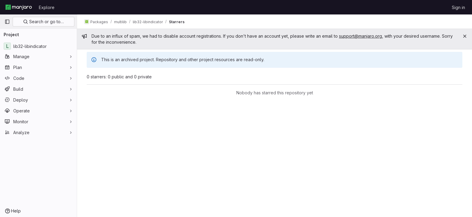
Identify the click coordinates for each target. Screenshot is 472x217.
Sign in (458, 7)
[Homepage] (18, 7)
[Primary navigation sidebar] (7, 22)
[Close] (464, 36)
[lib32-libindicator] (38, 46)
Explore (46, 7)
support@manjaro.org (360, 36)
